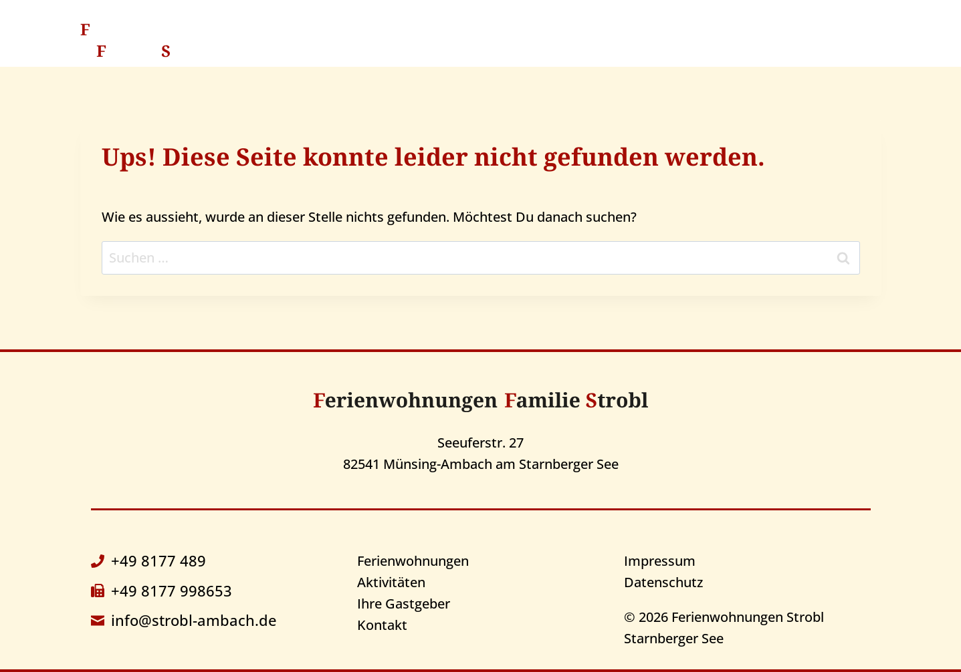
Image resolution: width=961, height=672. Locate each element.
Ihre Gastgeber (666, 40)
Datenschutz (663, 582)
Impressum (660, 561)
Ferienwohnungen (413, 561)
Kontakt (772, 40)
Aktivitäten (551, 40)
